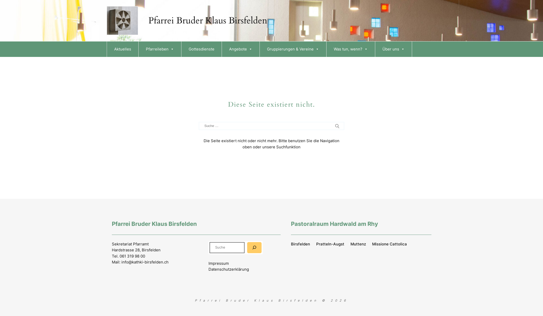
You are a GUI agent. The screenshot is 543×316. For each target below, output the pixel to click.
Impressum (218, 263)
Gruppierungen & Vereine (293, 49)
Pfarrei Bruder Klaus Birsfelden (207, 20)
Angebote (240, 49)
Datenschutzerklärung (228, 269)
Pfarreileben (160, 49)
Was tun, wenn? (351, 49)
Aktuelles (122, 49)
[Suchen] (254, 247)
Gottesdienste (201, 49)
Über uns (393, 49)
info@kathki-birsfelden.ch (145, 262)
